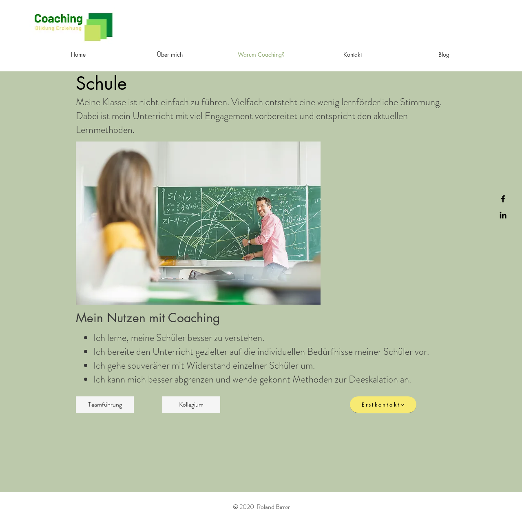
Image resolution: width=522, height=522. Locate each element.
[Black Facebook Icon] (503, 198)
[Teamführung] (105, 404)
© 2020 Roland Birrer (261, 506)
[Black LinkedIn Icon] (503, 215)
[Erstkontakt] (383, 404)
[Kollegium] (191, 404)
